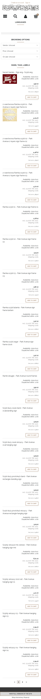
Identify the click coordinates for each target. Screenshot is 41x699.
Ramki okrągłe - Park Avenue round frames (20, 376)
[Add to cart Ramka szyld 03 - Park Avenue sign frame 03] (32, 300)
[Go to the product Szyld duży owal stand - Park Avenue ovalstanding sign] (10, 413)
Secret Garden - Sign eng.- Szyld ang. (18, 72)
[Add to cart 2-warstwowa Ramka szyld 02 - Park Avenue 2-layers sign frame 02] (32, 166)
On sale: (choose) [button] (9, 57)
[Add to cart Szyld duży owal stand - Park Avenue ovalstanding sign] (32, 435)
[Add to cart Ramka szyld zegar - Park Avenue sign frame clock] (32, 369)
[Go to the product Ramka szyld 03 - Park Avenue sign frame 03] (10, 279)
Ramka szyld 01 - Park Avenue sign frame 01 (20, 207)
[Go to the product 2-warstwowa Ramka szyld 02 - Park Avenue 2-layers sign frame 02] (10, 144)
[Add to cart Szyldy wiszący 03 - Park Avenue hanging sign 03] (32, 641)
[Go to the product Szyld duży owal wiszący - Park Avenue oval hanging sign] (10, 448)
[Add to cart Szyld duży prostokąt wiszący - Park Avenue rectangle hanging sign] (32, 538)
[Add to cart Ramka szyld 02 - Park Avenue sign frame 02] (32, 266)
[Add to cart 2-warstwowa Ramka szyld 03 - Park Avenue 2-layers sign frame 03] (32, 200)
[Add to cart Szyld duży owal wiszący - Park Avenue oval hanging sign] (32, 469)
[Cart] (36, 16)
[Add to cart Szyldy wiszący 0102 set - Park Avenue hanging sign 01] (32, 606)
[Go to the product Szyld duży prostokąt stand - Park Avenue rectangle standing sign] (10, 482)
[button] (5, 16)
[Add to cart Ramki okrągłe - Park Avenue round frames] (32, 401)
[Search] (15, 16)
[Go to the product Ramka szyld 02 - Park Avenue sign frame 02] (10, 244)
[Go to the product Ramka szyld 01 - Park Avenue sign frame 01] (10, 210)
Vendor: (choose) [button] (9, 45)
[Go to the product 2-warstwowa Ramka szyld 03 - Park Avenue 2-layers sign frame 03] (10, 178)
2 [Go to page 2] (22, 682)
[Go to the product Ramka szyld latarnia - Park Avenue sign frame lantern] (10, 313)
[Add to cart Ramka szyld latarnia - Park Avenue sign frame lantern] (32, 335)
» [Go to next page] (26, 682)
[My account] (26, 16)
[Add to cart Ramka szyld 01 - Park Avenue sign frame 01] (32, 232)
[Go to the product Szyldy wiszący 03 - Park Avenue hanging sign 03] (10, 619)
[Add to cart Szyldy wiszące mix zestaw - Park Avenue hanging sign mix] (32, 572)
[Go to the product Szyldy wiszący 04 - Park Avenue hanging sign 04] (10, 653)
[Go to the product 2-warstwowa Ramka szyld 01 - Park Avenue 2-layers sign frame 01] (10, 114)
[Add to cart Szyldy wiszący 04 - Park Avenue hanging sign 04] (32, 675)
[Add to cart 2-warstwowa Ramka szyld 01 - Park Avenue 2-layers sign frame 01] (32, 131)
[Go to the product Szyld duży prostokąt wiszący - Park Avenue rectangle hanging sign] (10, 516)
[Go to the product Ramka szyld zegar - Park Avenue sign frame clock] (10, 347)
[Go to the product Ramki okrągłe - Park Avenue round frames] (10, 379)
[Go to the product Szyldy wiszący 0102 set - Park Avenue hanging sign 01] (10, 585)
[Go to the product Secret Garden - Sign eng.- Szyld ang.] (10, 79)
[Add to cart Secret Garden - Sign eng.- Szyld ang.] (32, 97)
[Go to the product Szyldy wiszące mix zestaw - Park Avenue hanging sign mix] (10, 550)
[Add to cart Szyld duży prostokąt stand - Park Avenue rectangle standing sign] (32, 504)
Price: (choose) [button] (8, 51)
